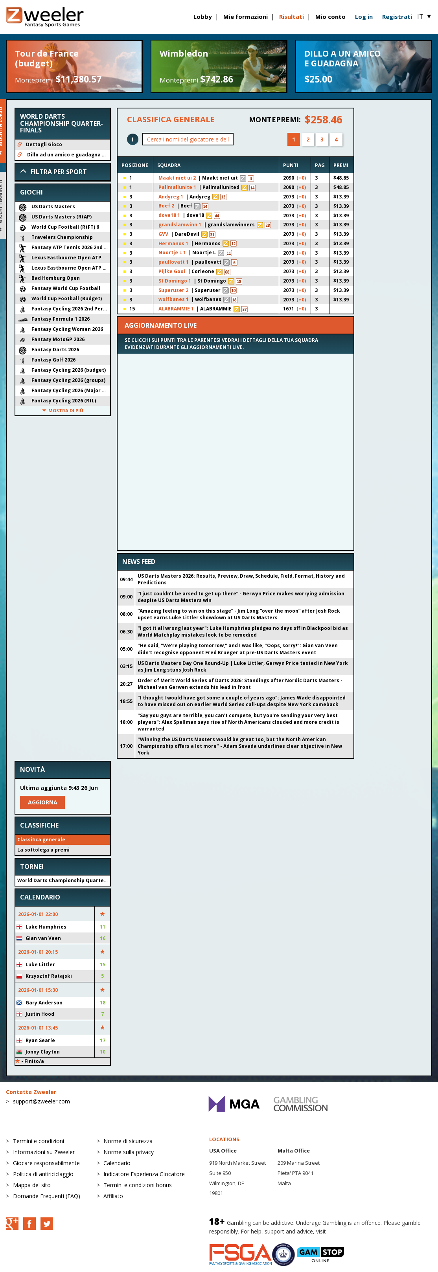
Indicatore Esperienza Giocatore (144, 1174)
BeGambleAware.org (356, 1231)
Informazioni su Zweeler (44, 1152)
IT (424, 16)
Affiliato (113, 1196)
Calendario (117, 1163)
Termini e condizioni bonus (137, 1185)
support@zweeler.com (41, 1101)
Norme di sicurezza (128, 1141)
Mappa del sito (32, 1185)
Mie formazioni (245, 16)
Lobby (202, 16)
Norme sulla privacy (128, 1152)
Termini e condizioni (38, 1141)
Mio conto (330, 16)
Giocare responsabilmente (46, 1163)
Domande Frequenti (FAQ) (46, 1196)
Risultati (291, 16)
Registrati (397, 16)
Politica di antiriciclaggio (43, 1174)
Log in (364, 16)
